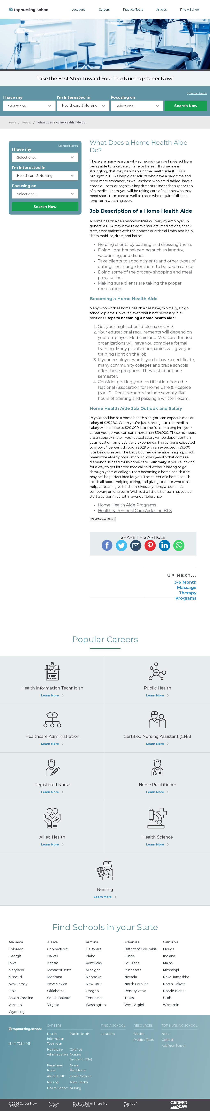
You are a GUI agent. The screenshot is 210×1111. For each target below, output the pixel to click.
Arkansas (131, 942)
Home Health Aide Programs (127, 505)
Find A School (190, 9)
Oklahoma (55, 991)
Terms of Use (130, 1104)
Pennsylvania (135, 991)
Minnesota (132, 970)
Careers (104, 9)
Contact (167, 1040)
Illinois (129, 956)
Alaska (52, 942)
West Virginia (135, 1005)
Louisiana (131, 963)
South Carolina (21, 998)
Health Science (81, 1076)
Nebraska (93, 977)
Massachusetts (59, 970)
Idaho (90, 956)
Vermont (16, 1005)
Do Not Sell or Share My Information (90, 1104)
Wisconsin (171, 1005)
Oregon (92, 991)
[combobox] (29, 106)
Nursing (52, 1082)
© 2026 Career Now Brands (23, 1104)
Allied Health (56, 1076)
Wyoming (17, 1012)
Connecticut (57, 949)
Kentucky (94, 963)
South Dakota (58, 998)
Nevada (130, 977)
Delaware (94, 949)
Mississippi (171, 970)
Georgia (15, 956)
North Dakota (174, 984)
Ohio (12, 991)
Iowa (12, 963)
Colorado (16, 949)
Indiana (169, 956)
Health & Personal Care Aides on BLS (135, 510)
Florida (168, 949)
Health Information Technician (55, 1038)
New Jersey (18, 984)
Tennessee (94, 998)
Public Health (79, 1034)
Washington (96, 1005)
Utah (167, 998)
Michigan (93, 970)
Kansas (52, 963)
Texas (129, 998)
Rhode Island (174, 991)
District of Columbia (140, 949)
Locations (78, 9)
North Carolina (136, 984)
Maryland (16, 970)
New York (94, 984)
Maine (168, 963)
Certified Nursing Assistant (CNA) (81, 1054)
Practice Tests (133, 9)
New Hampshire (176, 977)
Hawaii (52, 956)
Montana (54, 977)
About (166, 1034)
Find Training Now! (102, 519)
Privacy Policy (53, 1104)
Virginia (53, 1005)
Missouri (15, 977)
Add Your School (173, 1046)
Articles (161, 9)
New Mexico (57, 984)
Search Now (185, 106)
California (170, 942)
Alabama (16, 942)
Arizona (92, 942)
